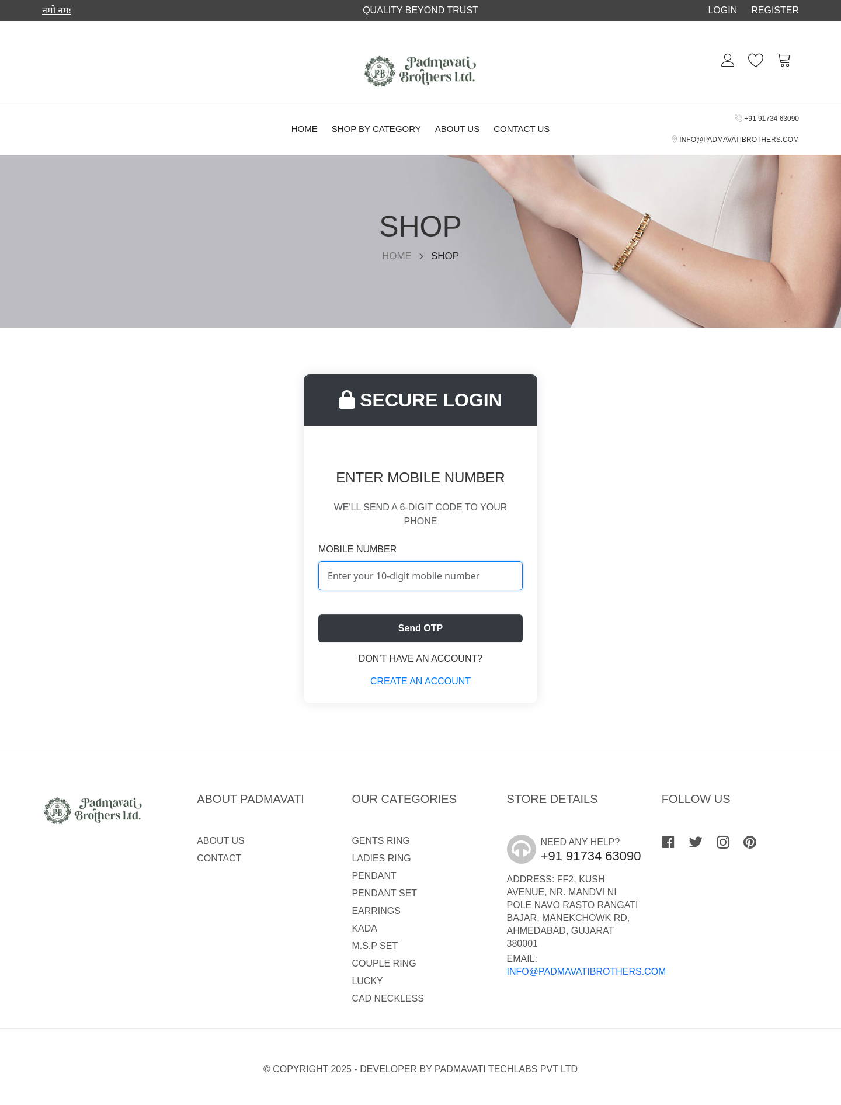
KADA (364, 928)
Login (722, 10)
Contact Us (522, 129)
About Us (457, 129)
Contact (219, 858)
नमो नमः (56, 10)
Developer (388, 1069)
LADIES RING (381, 858)
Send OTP (420, 628)
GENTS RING (381, 841)
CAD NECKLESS (388, 998)
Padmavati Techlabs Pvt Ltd (506, 1069)
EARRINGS (376, 911)
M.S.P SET (375, 946)
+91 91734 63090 (767, 118)
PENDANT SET (384, 893)
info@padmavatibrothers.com (735, 139)
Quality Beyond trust (420, 10)
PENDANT (374, 876)
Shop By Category (376, 129)
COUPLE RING (384, 963)
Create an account (420, 681)
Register (775, 10)
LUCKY (367, 981)
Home (304, 129)
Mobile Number (357, 549)
